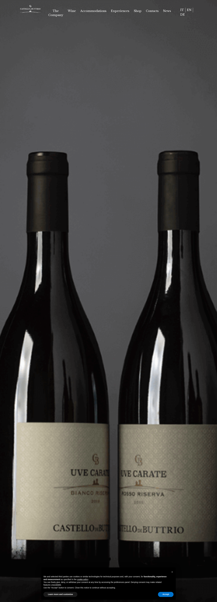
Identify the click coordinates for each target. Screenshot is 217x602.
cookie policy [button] (82, 579)
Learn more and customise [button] (60, 594)
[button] (172, 572)
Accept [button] (165, 594)
